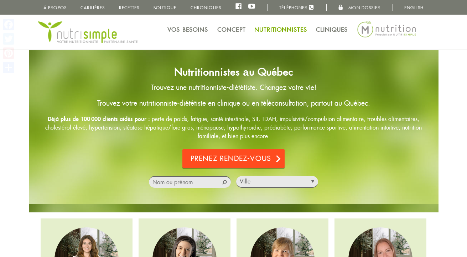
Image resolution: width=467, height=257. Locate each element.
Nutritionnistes (280, 30)
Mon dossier (359, 7)
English (414, 7)
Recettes (129, 7)
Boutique (165, 7)
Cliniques (332, 30)
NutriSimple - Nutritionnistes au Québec (87, 32)
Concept (231, 30)
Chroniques (206, 7)
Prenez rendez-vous (231, 159)
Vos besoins (187, 30)
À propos (55, 7)
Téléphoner (296, 7)
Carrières (93, 7)
